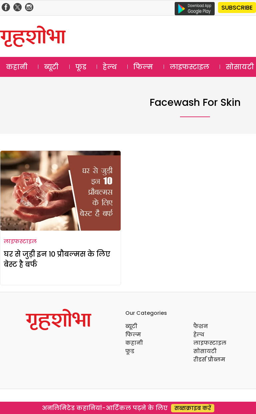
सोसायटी (205, 351)
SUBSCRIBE (237, 7)
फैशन (200, 326)
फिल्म (143, 67)
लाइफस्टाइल (189, 67)
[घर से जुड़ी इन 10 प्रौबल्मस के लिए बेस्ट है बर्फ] (60, 191)
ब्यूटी (51, 67)
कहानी (17, 67)
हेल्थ (110, 67)
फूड (80, 67)
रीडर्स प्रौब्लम (209, 359)
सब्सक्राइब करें (192, 408)
